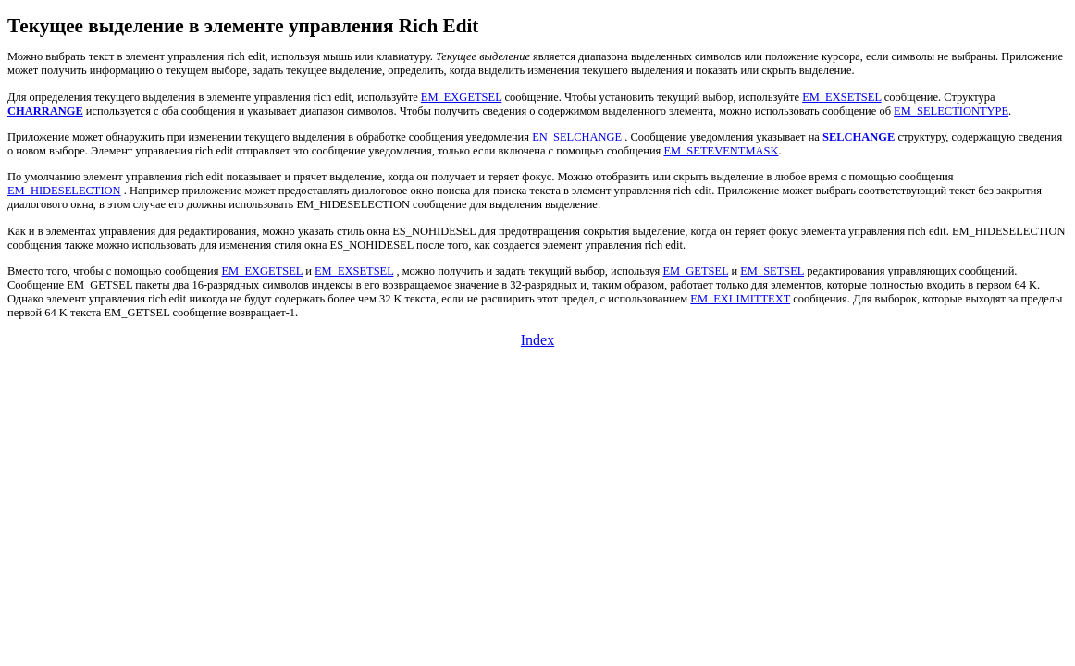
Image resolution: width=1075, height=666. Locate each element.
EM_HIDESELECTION (64, 190)
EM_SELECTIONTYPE (951, 111)
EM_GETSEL (695, 271)
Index (537, 340)
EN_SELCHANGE (577, 136)
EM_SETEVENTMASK (720, 150)
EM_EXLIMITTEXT (740, 298)
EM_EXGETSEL (461, 97)
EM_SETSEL (772, 271)
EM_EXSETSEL (841, 97)
